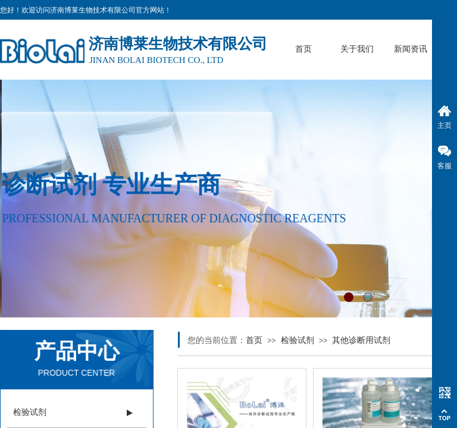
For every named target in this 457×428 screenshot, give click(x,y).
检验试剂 (297, 340)
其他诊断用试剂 (361, 340)
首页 (303, 49)
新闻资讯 (410, 49)
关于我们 (357, 49)
